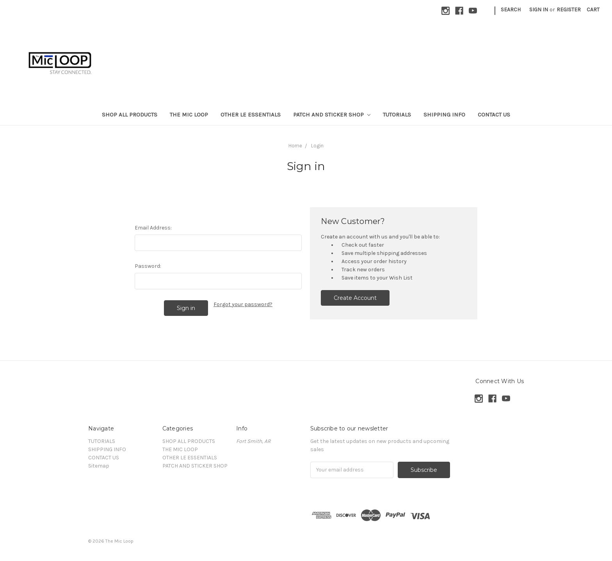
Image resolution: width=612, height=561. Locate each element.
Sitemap (98, 465)
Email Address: (153, 227)
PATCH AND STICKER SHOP (331, 114)
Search (511, 9)
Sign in (538, 9)
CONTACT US (494, 114)
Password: (148, 266)
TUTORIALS (397, 114)
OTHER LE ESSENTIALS (251, 114)
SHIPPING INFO (444, 114)
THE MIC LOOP (189, 114)
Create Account (355, 297)
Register (569, 9)
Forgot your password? (242, 304)
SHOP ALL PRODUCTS (129, 114)
